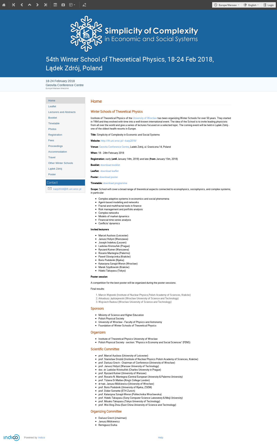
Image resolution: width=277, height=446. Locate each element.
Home (51, 100)
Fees (51, 140)
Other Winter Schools (60, 163)
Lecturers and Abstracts (62, 112)
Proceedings (55, 146)
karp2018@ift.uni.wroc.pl (67, 189)
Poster (52, 174)
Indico (41, 437)
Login (271, 5)
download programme (115, 183)
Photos (52, 129)
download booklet (110, 165)
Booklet (52, 117)
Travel (51, 157)
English (252, 5)
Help (160, 437)
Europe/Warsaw (228, 5)
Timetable (54, 123)
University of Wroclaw (145, 118)
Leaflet (52, 106)
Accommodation (57, 151)
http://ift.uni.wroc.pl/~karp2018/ (119, 140)
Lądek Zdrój (55, 168)
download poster (108, 177)
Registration (55, 134)
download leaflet (109, 171)
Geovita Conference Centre (114, 146)
